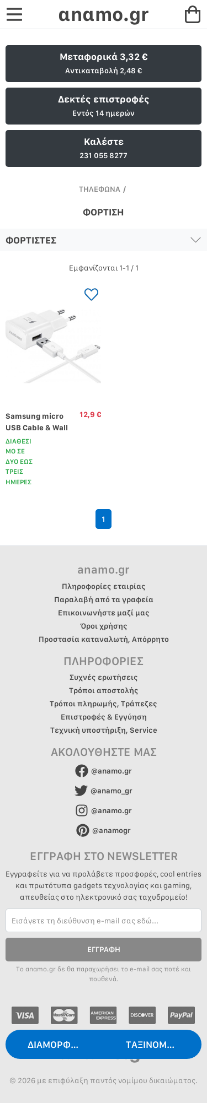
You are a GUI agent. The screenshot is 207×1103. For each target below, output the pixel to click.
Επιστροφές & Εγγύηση (104, 717)
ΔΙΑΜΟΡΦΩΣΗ (58, 1044)
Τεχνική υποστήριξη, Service (103, 730)
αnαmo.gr (103, 14)
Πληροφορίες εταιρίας (104, 586)
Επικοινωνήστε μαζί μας (104, 613)
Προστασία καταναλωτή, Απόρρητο (104, 639)
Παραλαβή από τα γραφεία (103, 599)
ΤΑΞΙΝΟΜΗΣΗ (155, 1044)
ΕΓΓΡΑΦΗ (103, 949)
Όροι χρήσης (104, 626)
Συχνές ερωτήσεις (104, 677)
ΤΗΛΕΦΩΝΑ (99, 189)
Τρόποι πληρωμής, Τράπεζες (103, 703)
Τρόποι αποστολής (104, 690)
